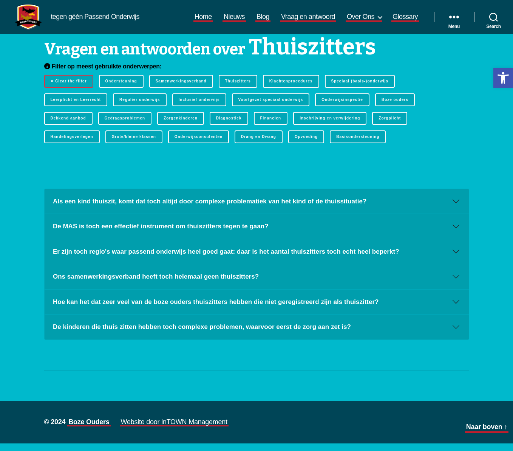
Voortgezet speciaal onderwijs (270, 107)
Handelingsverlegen (72, 144)
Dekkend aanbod (68, 126)
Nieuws (234, 20)
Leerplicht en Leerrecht (76, 107)
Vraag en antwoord (308, 20)
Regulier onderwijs (139, 107)
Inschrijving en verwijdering (330, 126)
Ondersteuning (121, 89)
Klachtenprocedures (291, 89)
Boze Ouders (88, 429)
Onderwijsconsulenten (199, 144)
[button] (503, 78)
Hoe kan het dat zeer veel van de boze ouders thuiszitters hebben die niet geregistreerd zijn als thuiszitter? (216, 309)
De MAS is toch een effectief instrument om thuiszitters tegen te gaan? (161, 233)
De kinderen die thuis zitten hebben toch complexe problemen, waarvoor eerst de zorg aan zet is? (202, 334)
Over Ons (360, 20)
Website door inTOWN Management (174, 429)
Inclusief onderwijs (199, 107)
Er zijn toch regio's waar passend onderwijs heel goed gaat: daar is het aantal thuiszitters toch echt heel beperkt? (226, 259)
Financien (270, 126)
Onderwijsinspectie (342, 107)
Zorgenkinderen (181, 126)
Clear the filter (69, 89)
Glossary (405, 20)
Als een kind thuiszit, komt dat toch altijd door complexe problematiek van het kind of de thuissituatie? (209, 208)
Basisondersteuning (357, 144)
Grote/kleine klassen (134, 144)
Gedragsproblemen (125, 126)
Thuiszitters (238, 89)
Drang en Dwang (258, 144)
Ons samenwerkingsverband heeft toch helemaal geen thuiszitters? (156, 284)
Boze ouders (395, 107)
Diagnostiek (229, 126)
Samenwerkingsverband (181, 89)
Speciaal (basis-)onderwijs (360, 89)
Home (203, 20)
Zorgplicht (390, 126)
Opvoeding (306, 144)
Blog (262, 20)
